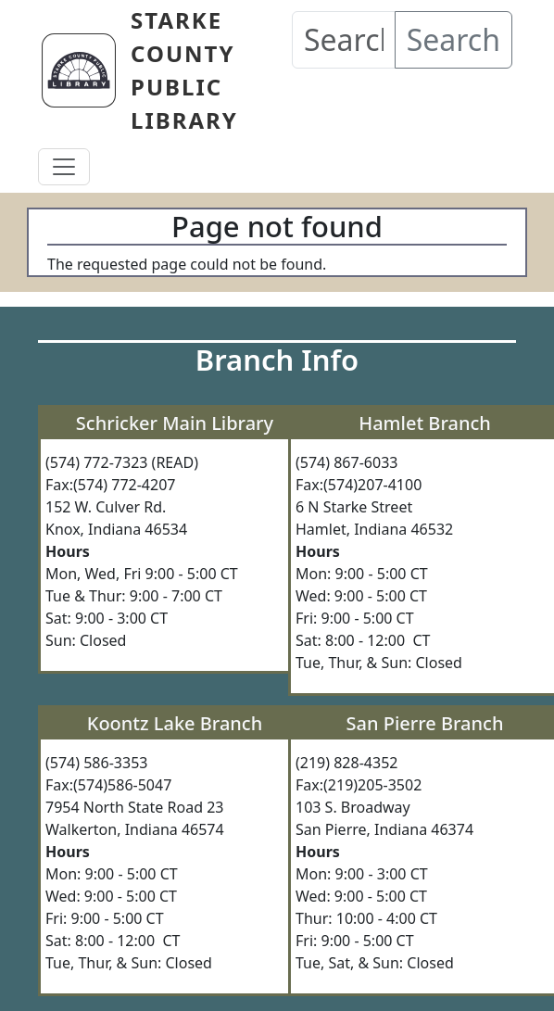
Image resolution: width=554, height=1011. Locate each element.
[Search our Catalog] (344, 40)
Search (453, 39)
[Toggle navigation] (64, 166)
